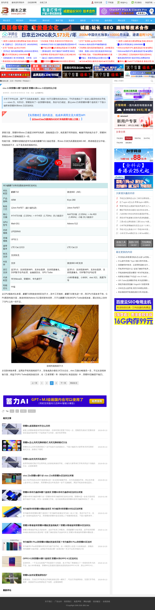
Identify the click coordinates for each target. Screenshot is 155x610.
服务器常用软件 (18, 2)
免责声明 (77, 601)
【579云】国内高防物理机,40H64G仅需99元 (20, 51)
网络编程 (33, 20)
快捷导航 (150, 2)
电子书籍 (95, 20)
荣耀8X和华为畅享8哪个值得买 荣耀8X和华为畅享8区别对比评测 (52, 492)
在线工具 (43, 2)
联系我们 (67, 601)
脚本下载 (59, 20)
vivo (12, 411)
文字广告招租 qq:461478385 (90, 41)
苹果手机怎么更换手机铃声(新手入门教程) (136, 206)
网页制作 (19, 20)
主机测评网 (32, 2)
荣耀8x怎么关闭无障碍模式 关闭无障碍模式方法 (45, 442)
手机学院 (18, 81)
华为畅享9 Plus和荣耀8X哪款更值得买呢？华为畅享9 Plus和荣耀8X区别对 (57, 542)
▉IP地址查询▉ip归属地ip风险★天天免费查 (58, 48)
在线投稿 (106, 601)
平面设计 (134, 20)
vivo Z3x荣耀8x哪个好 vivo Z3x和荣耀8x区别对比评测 (48, 476)
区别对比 (32, 411)
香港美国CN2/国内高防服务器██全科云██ (20, 61)
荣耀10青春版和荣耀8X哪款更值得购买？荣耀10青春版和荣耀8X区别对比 (56, 525)
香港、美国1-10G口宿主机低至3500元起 (95, 51)
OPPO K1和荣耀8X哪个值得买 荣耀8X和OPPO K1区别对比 (50, 558)
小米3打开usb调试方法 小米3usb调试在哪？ (137, 233)
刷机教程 (129, 143)
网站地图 (87, 601)
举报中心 (124, 3)
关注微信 (138, 2)
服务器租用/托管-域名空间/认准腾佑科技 (134, 58)
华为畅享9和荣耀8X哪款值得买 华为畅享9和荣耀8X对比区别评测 (52, 509)
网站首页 (6, 20)
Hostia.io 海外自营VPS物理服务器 (93, 44)
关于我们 (48, 601)
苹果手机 (138, 138)
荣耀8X (23, 411)
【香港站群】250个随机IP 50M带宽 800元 (58, 51)
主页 (11, 81)
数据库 (71, 20)
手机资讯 (120, 138)
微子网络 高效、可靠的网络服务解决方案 (95, 54)
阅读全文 (73, 383)
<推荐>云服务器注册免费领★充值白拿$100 (20, 41)
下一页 (63, 383)
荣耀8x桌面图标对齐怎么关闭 (36, 426)
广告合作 (58, 601)
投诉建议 (96, 601)
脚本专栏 (46, 20)
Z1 (17, 411)
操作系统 (108, 20)
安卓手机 (147, 138)
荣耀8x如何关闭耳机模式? (35, 459)
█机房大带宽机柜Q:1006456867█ (131, 44)
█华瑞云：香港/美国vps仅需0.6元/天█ (94, 58)
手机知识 (26, 81)
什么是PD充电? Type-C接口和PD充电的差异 (135, 261)
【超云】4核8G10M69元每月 (52, 58)
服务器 (83, 20)
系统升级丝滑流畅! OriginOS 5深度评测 (133, 284)
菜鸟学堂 (4, 2)
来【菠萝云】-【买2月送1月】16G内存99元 (20, 44)
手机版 (111, 2)
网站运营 (121, 20)
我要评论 (39, 93)
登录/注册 (98, 2)
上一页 (34, 383)
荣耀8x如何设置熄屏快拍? (35, 575)
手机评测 (120, 143)
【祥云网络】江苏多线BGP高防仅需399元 (135, 54)
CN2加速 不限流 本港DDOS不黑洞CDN (57, 41)
